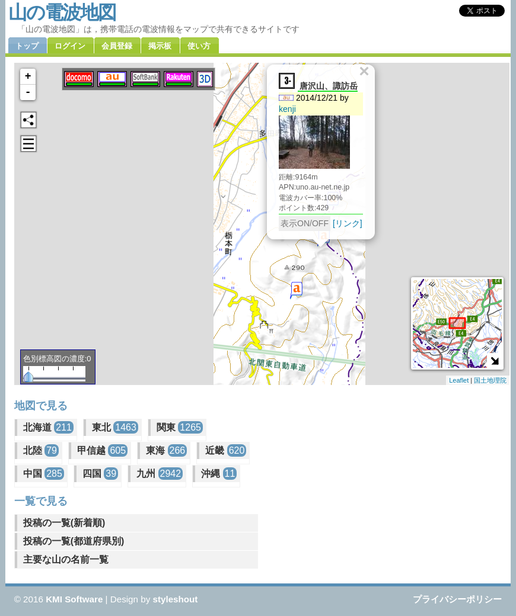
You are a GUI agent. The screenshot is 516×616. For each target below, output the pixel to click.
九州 (159, 473)
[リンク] (347, 223)
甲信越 (102, 450)
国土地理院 (490, 380)
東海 (166, 450)
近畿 (225, 450)
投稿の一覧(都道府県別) (74, 541)
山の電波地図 (62, 12)
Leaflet (459, 380)
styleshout (175, 599)
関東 (180, 427)
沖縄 (219, 473)
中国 (43, 473)
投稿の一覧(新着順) (64, 523)
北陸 (41, 450)
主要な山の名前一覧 (66, 559)
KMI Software (74, 599)
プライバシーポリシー (457, 599)
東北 (115, 427)
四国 (100, 473)
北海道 (48, 427)
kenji (287, 109)
